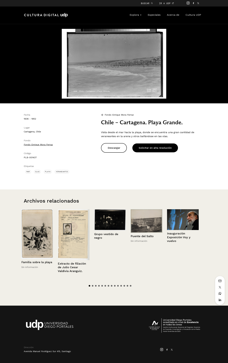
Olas (37, 172)
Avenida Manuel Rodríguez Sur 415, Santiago (47, 351)
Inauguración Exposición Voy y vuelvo (178, 237)
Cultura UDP (193, 14)
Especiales (154, 14)
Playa (48, 172)
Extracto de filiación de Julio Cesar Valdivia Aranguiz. (72, 267)
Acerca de (173, 14)
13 (127, 286)
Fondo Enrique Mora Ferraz (38, 144)
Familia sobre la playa (36, 262)
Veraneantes (62, 172)
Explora (135, 14)
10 (118, 286)
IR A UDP (166, 3)
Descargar (114, 147)
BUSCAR (147, 3)
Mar (28, 172)
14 (130, 286)
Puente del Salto (142, 236)
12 (124, 286)
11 (121, 286)
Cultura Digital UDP (46, 17)
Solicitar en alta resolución (155, 147)
